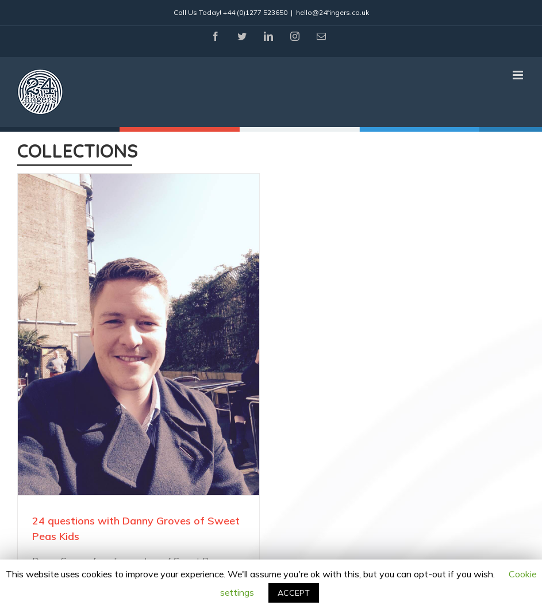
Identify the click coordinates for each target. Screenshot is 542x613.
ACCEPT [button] (294, 593)
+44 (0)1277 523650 (255, 12)
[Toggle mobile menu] (519, 75)
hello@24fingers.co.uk (332, 12)
